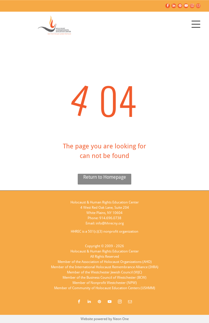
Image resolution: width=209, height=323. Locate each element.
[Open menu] (196, 24)
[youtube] (186, 6)
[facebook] (167, 6)
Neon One (121, 319)
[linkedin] (173, 6)
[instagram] (192, 6)
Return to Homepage (104, 177)
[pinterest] (180, 6)
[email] (198, 6)
